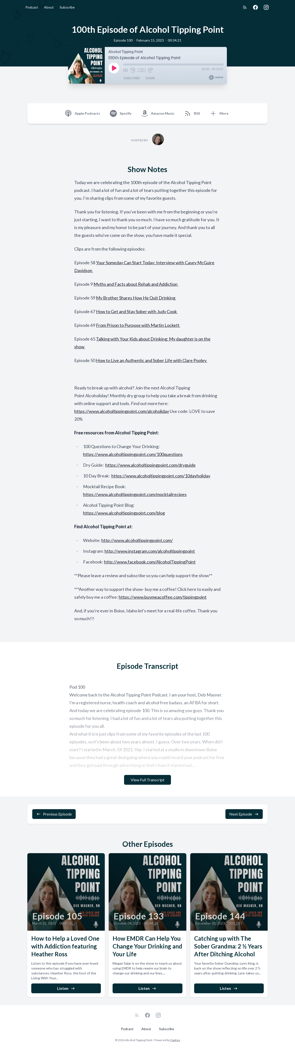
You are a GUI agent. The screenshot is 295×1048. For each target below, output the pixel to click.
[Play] (113, 68)
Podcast (31, 7)
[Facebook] (255, 7)
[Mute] (125, 70)
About (49, 7)
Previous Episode (54, 814)
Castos (175, 1040)
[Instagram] (266, 7)
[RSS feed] (244, 7)
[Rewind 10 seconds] (132, 70)
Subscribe (67, 7)
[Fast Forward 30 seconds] (150, 70)
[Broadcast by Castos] (216, 77)
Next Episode (244, 814)
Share (150, 78)
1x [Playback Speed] (141, 70)
